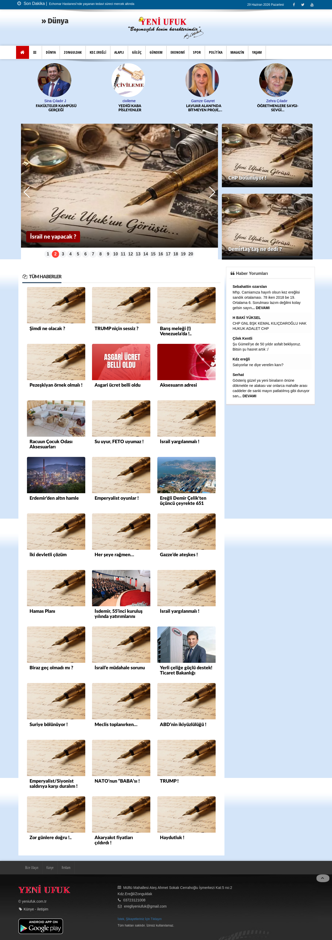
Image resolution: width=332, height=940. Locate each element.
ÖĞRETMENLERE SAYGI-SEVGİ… (277, 108)
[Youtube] (311, 4)
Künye (50, 866)
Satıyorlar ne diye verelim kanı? (258, 365)
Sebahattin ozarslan (250, 286)
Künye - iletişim (36, 909)
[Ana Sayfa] (22, 52)
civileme (129, 101)
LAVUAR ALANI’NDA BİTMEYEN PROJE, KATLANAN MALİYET (204, 108)
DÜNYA (51, 52)
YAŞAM (257, 52)
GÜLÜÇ (137, 52)
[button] (35, 52)
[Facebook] (293, 4)
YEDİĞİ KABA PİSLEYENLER (129, 108)
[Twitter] (302, 4)
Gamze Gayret (203, 101)
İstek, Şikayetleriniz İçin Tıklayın (140, 918)
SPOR (197, 52)
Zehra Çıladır (276, 101)
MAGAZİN (237, 52)
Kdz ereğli (241, 359)
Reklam (66, 866)
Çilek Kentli (242, 338)
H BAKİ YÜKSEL (247, 317)
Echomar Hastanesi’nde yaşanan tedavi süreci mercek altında (91, 4)
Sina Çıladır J (55, 101)
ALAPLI (119, 52)
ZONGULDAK (73, 52)
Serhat (238, 374)
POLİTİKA (215, 52)
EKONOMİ (178, 52)
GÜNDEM (156, 52)
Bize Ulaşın (31, 866)
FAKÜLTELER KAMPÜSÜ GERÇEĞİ (56, 108)
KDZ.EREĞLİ (98, 52)
